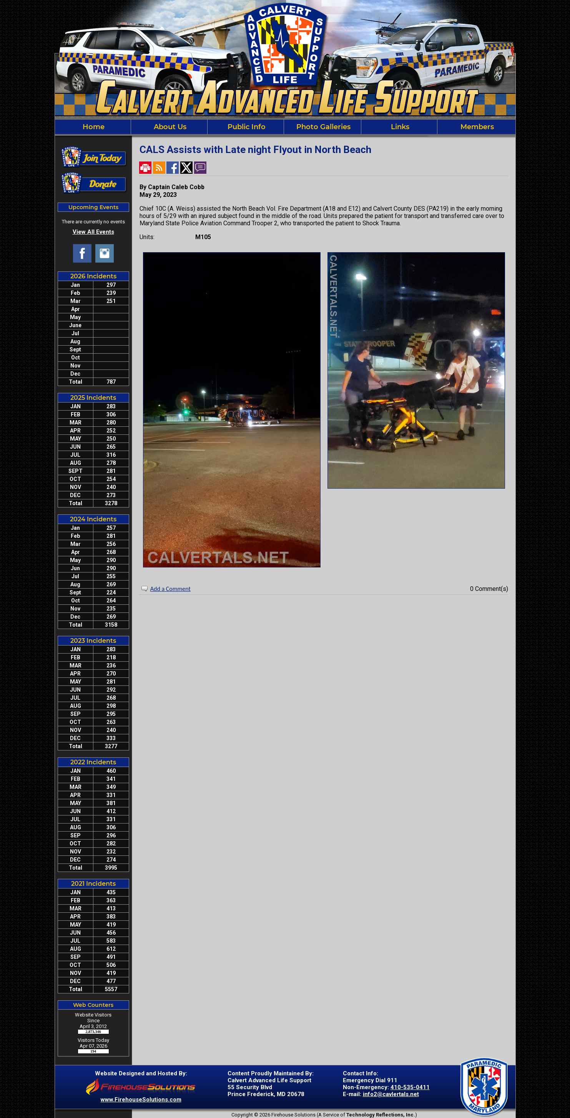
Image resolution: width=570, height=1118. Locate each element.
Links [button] (399, 127)
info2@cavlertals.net (391, 1094)
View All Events (93, 231)
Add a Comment (170, 588)
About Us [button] (169, 127)
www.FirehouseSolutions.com (141, 1099)
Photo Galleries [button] (322, 127)
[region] (285, 127)
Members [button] (476, 127)
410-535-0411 (410, 1087)
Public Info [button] (246, 127)
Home (93, 127)
